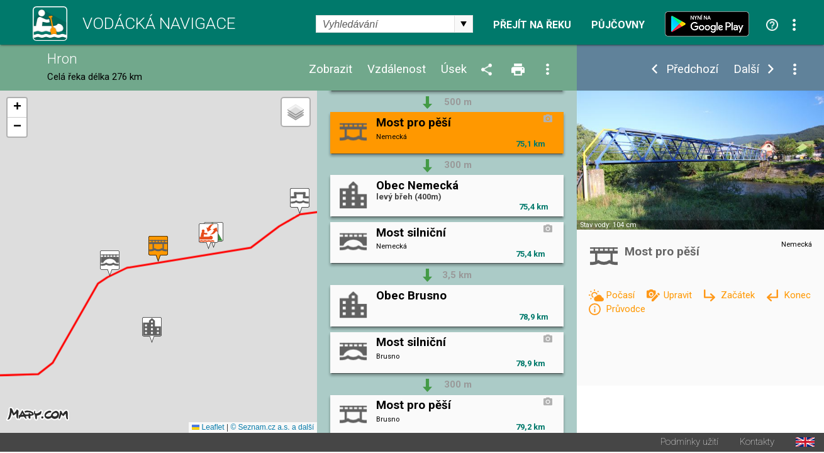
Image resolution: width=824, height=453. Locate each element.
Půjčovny (618, 25)
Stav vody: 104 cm (608, 225)
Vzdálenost (396, 70)
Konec (797, 295)
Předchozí (692, 70)
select (463, 24)
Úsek (454, 70)
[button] (299, 202)
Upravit (679, 295)
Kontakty (757, 443)
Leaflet (208, 428)
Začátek (739, 295)
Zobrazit (330, 70)
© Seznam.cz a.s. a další (272, 428)
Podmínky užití (689, 443)
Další (746, 70)
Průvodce (625, 309)
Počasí (621, 295)
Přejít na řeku (532, 25)
